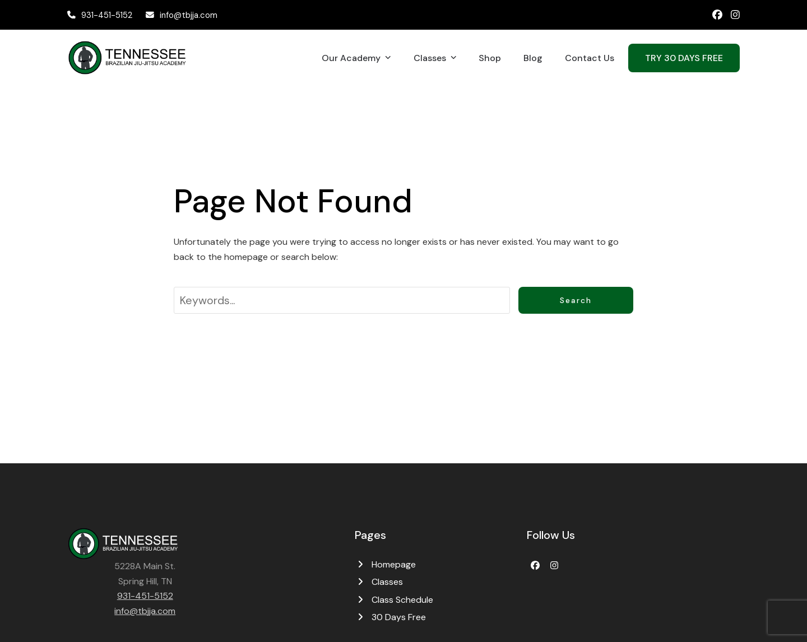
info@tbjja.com (188, 15)
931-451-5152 (106, 15)
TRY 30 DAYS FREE (684, 58)
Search (576, 300)
